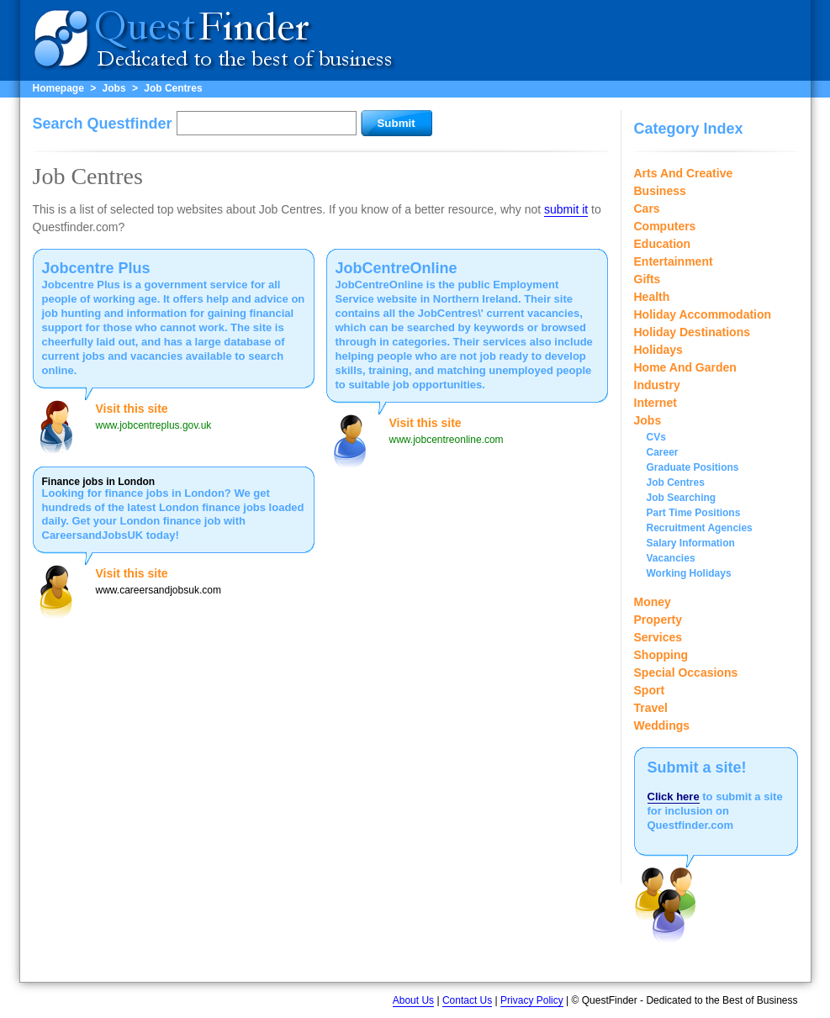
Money (652, 602)
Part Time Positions (694, 513)
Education (662, 244)
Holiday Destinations (692, 332)
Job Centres (173, 88)
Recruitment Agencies (700, 528)
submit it (566, 209)
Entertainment (673, 261)
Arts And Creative (683, 173)
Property (658, 619)
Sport (649, 690)
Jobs (114, 88)
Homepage (58, 88)
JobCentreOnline (396, 268)
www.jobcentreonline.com (446, 440)
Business (660, 191)
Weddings (662, 725)
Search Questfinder (102, 123)
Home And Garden (685, 367)
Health (652, 296)
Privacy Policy (531, 1000)
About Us (413, 1000)
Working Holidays (689, 573)
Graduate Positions (693, 467)
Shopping (661, 655)
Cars (647, 208)
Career (663, 452)
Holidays (658, 349)
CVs (656, 437)
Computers (665, 226)
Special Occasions (686, 672)
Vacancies (671, 558)
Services (658, 637)
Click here (674, 796)
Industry (657, 385)
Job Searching (681, 498)
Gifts (647, 279)
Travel (651, 708)
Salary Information (691, 543)
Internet (655, 402)
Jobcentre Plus (96, 268)
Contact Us (467, 1000)
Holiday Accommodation (703, 314)
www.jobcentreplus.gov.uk (154, 425)
